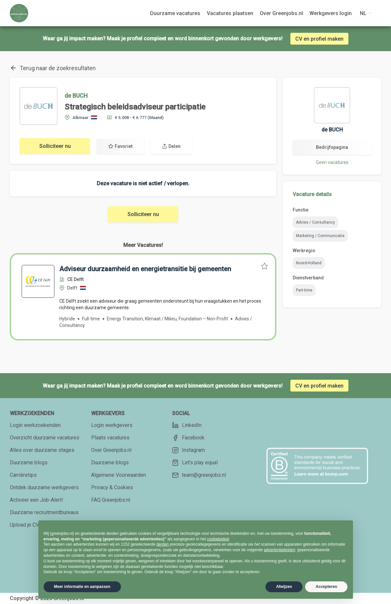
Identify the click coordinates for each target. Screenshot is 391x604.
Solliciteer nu (55, 146)
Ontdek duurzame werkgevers (44, 487)
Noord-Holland (309, 263)
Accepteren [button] (326, 586)
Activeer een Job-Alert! (36, 500)
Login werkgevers (111, 425)
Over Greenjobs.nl (111, 450)
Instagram (188, 450)
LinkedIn (187, 425)
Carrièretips (23, 475)
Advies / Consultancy (315, 222)
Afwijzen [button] (284, 586)
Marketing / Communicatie (320, 235)
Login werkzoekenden (35, 425)
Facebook (188, 437)
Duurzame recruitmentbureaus (44, 512)
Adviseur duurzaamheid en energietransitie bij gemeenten (145, 269)
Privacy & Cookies (112, 487)
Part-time (304, 290)
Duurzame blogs (29, 462)
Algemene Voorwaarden (118, 475)
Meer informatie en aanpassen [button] (82, 586)
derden (162, 544)
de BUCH (76, 95)
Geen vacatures (332, 162)
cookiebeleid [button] (218, 539)
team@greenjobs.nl (199, 475)
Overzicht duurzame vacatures (44, 437)
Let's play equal (195, 462)
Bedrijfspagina (332, 147)
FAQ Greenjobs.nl (110, 500)
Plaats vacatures (110, 437)
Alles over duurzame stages (42, 450)
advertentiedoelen (279, 550)
